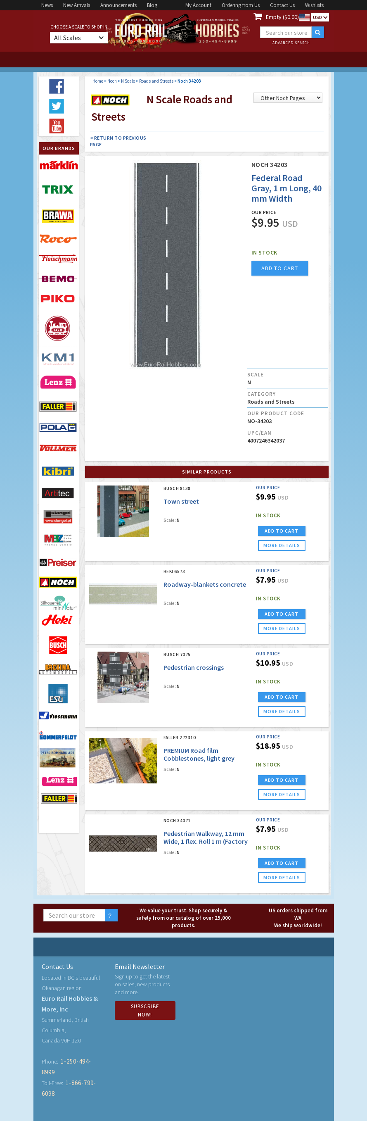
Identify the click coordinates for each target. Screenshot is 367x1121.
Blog (152, 5)
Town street (181, 501)
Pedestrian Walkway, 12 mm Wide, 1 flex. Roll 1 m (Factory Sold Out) (205, 841)
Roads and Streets (156, 81)
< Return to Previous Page (118, 141)
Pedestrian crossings (193, 667)
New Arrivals (76, 5)
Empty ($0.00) (282, 17)
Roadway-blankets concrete (204, 584)
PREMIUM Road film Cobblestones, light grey (198, 754)
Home (97, 81)
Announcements (118, 5)
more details (281, 545)
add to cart (279, 268)
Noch (112, 81)
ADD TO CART (281, 531)
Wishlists (314, 5)
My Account (198, 5)
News (47, 5)
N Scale (128, 81)
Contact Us (282, 5)
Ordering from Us (241, 5)
